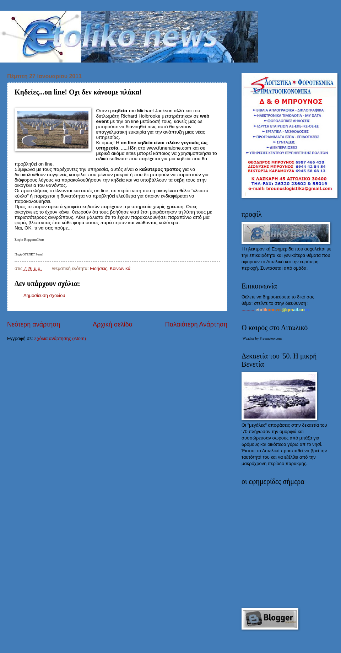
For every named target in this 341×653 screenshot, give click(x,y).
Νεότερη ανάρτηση (33, 324)
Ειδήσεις (98, 268)
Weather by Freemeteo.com (262, 338)
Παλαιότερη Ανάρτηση (196, 324)
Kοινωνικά (120, 268)
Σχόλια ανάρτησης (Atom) (60, 338)
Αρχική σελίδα (112, 324)
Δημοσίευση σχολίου (44, 295)
